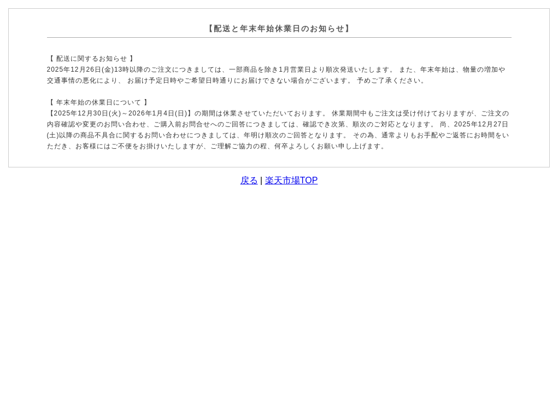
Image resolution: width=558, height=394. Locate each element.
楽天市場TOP (291, 180)
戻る (249, 180)
